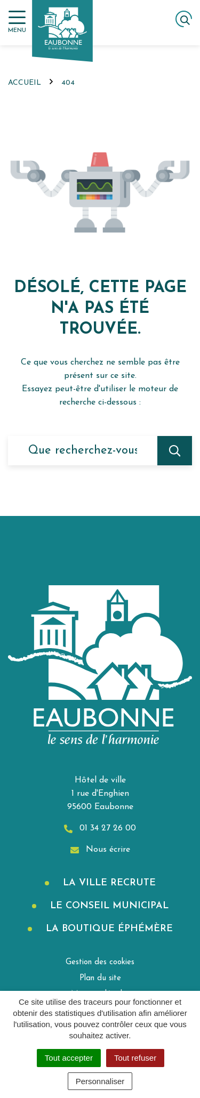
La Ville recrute (108, 883)
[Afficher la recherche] (183, 19)
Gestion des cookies (100, 962)
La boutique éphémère (108, 929)
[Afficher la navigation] (17, 22)
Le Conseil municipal (108, 906)
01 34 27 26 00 (100, 828)
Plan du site (100, 978)
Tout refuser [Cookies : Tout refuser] (135, 1057)
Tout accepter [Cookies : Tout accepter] (69, 1057)
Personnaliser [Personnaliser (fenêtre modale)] (100, 1081)
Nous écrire (100, 849)
